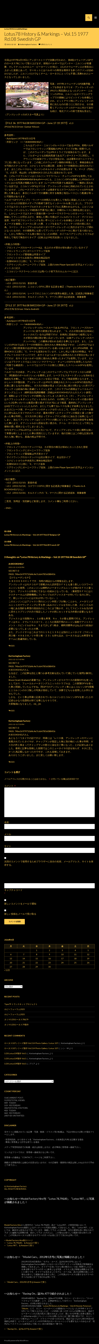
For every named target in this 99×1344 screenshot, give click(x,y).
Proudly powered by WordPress (16, 1340)
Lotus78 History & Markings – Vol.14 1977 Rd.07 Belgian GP (49, 533)
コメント (10, 785)
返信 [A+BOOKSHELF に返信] (13, 646)
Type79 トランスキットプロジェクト (21, 1004)
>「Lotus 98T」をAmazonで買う (19, 1245)
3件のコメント (46, 44)
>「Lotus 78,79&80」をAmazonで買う (21, 1243)
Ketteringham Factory (28, 44)
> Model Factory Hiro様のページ (18, 1240)
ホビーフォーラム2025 (14, 1009)
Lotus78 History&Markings (15, 29)
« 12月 (7, 970)
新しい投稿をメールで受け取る (20, 913)
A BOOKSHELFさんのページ (32, 179)
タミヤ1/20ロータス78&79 (16, 1019)
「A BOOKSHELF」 (33, 141)
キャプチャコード (13, 890)
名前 (6, 822)
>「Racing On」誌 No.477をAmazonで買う (23, 1329)
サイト (7, 846)
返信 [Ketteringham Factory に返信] (13, 710)
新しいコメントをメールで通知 (20, 903)
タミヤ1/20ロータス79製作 (16, 1024)
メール (7, 834)
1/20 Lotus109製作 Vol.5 (15, 1053)
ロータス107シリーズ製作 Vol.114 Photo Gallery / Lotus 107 (31, 1043)
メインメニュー (95, 17)
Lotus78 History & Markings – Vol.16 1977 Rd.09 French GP (49, 543)
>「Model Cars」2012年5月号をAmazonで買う (25, 1282)
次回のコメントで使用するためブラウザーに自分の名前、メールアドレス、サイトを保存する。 (48, 863)
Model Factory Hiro (12, 1225)
